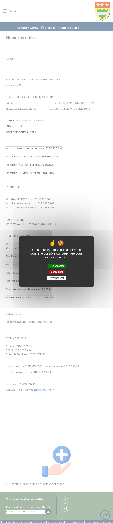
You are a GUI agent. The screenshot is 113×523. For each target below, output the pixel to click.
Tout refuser (56, 272)
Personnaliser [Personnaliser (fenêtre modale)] (56, 278)
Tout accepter (56, 266)
